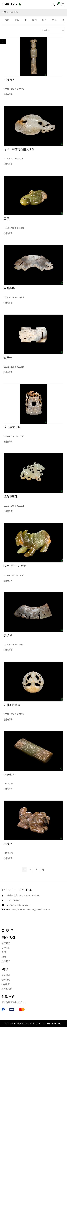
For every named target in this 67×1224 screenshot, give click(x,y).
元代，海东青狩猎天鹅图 (19, 149)
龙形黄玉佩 (11, 496)
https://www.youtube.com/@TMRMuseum (31, 910)
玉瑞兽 (8, 843)
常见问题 (6, 975)
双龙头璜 (9, 288)
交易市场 (13, 12)
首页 (4, 12)
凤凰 (6, 218)
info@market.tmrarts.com (18, 905)
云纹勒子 (9, 774)
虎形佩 (8, 635)
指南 (4, 957)
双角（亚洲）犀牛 (15, 566)
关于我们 (6, 943)
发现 (4, 952)
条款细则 (6, 980)
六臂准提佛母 (12, 705)
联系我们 (6, 961)
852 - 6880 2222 (14, 900)
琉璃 (34, 20)
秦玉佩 (8, 357)
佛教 (6, 20)
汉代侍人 (9, 79)
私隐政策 (6, 984)
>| (43, 870)
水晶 (16, 20)
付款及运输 (7, 989)
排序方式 (46, 30)
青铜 (54, 20)
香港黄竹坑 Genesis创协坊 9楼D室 (23, 896)
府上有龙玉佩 (12, 427)
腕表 (44, 20)
